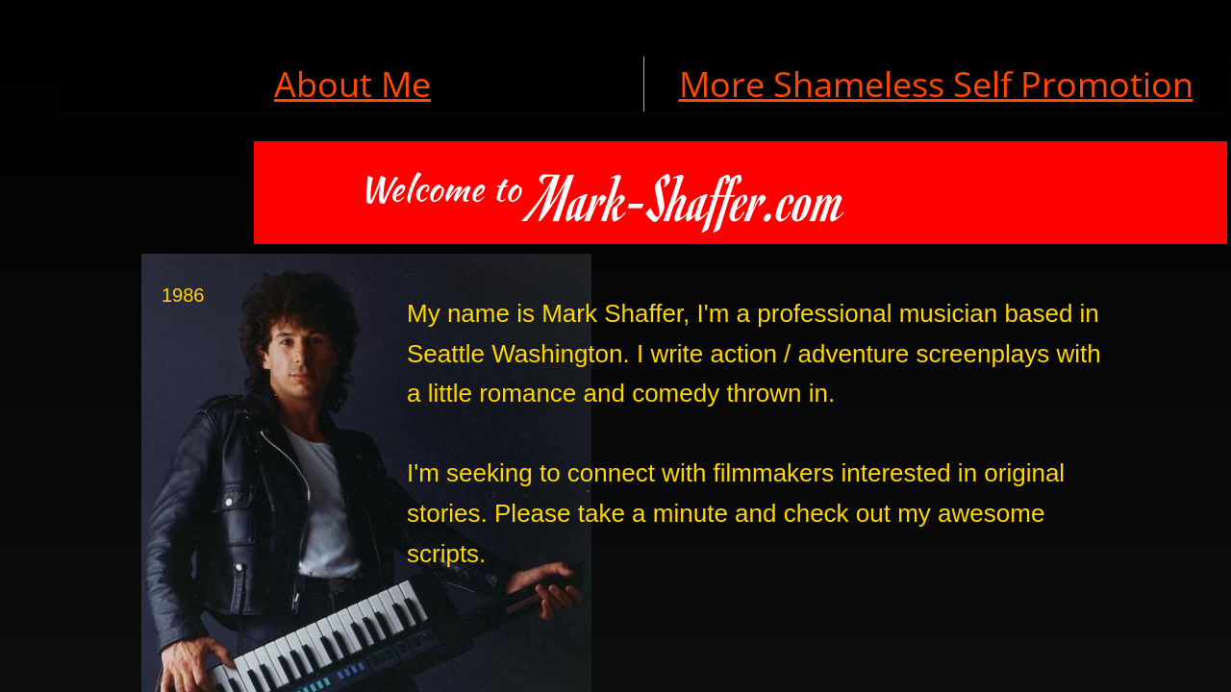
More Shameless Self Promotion (936, 84)
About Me (352, 84)
